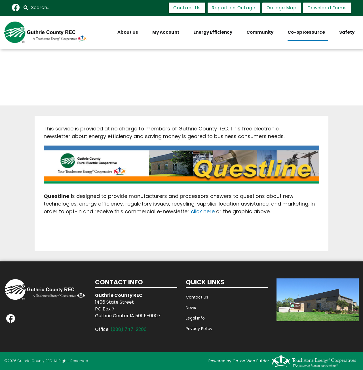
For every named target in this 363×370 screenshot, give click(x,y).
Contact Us (197, 297)
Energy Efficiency (212, 32)
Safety (346, 32)
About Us (127, 32)
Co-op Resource (306, 32)
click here (203, 211)
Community (259, 32)
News (191, 307)
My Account (165, 32)
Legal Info (195, 318)
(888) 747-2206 (129, 329)
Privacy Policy (199, 328)
